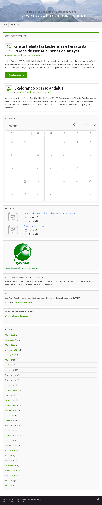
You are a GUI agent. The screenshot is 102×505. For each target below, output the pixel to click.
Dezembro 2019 (11, 435)
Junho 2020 (10, 415)
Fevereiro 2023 (11, 375)
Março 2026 (10, 335)
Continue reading (16, 75)
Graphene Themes (21, 502)
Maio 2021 (9, 395)
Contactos (14, 24)
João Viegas (11, 55)
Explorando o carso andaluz (38, 88)
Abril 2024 (9, 365)
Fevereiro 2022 (11, 380)
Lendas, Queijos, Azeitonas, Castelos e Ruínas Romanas (51, 213)
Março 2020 (10, 420)
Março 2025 (10, 345)
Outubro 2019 (11, 445)
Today (84, 125)
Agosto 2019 (10, 450)
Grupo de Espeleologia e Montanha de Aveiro (51, 11)
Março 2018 (10, 486)
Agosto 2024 (10, 355)
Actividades (22, 55)
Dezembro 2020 (11, 405)
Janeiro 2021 (10, 400)
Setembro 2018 (11, 471)
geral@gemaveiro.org (23, 302)
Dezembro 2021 (11, 390)
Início (5, 24)
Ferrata (35, 55)
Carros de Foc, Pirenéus (35, 226)
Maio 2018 (9, 481)
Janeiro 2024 (10, 370)
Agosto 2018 (10, 476)
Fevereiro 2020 (11, 425)
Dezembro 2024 (11, 350)
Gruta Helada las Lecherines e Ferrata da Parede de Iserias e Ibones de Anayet (50, 48)
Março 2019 (10, 460)
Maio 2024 (9, 360)
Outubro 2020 (11, 410)
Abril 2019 (9, 455)
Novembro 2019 (11, 440)
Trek (40, 55)
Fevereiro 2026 (11, 340)
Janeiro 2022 (10, 385)
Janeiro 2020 (10, 430)
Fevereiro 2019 (11, 465)
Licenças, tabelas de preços (16, 316)
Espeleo (29, 55)
